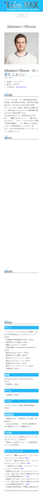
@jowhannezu (21, 87)
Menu (21, 15)
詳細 (26, 458)
